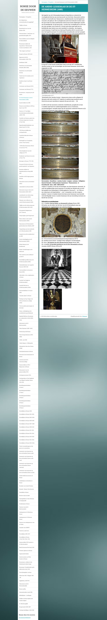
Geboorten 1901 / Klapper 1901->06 (26, 576)
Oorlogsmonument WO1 (25, 375)
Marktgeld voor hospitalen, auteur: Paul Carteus (25, 141)
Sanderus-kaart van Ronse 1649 (25, 82)
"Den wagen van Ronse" (25, 51)
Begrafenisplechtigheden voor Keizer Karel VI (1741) (26, 126)
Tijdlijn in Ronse (23, 25)
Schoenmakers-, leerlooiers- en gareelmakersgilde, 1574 (26, 34)
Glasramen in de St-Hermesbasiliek (24, 584)
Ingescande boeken (24, 553)
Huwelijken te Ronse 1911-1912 (26, 430)
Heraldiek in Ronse (23, 492)
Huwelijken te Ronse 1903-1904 (26, 417)
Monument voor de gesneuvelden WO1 (24, 371)
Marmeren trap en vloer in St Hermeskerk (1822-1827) (26, 191)
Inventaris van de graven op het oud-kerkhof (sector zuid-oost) (26, 458)
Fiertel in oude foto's (24, 530)
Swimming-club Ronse (24, 331)
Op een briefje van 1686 (24, 102)
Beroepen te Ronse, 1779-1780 (26, 161)
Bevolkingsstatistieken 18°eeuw (24, 396)
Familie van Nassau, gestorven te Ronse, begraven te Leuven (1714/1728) (26, 120)
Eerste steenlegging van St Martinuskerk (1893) (25, 240)
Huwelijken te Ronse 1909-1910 (26, 427)
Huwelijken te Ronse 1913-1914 (26, 433)
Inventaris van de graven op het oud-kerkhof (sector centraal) (26, 465)
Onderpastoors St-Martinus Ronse (26, 513)
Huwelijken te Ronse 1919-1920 (26, 436)
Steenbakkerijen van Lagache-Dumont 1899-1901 (26, 266)
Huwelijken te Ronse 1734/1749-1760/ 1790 (24, 538)
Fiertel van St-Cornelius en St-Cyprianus (26, 76)
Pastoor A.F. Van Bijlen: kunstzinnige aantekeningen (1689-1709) (26, 113)
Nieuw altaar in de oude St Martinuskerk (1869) (25, 219)
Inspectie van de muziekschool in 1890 (26, 235)
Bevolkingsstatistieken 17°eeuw (24, 391)
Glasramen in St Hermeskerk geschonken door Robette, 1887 (26, 225)
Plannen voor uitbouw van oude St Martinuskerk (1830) (26, 201)
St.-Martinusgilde (23, 603)
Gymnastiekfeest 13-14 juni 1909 (25, 291)
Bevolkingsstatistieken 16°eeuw (24, 386)
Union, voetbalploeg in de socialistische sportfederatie (26, 312)
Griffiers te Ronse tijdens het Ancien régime (26, 599)
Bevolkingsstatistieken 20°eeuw (24, 407)
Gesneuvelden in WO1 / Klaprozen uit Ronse (24, 365)
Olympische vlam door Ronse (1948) (26, 347)
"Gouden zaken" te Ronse (25, 295)
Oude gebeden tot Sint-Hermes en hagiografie (26, 499)
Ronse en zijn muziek (24, 495)
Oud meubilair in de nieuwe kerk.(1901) (26, 271)
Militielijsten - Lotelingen (25, 595)
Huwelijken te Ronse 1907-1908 (26, 423)
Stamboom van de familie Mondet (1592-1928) (25, 66)
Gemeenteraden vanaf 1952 (25, 592)
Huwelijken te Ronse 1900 (25, 411)
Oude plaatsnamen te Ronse (26, 351)
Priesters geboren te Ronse (25, 550)
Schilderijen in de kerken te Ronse (25, 481)
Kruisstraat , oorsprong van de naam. (26, 93)
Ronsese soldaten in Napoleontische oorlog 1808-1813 (26, 171)
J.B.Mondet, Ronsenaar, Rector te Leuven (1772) (26, 146)
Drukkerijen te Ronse (24, 504)
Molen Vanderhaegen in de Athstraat (25, 250)
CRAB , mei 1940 (23, 340)
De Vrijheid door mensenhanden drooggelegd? (26, 21)
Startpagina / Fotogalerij (25, 17)
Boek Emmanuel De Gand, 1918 (26, 547)
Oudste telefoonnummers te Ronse (26, 476)
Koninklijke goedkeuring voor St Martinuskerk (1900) (26, 260)
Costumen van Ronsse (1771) (26, 89)
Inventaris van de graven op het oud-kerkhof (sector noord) (26, 471)
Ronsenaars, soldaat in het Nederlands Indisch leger (25, 563)
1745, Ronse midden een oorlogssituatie (25, 131)
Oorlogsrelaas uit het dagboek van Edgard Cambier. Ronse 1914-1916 (26, 380)
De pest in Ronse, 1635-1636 (25, 54)
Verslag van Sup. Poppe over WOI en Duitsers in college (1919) (26, 300)
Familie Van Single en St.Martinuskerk (24, 281)
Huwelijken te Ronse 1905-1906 (26, 420)
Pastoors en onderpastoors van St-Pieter (26, 523)
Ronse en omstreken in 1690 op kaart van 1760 (26, 107)
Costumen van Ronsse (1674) (26, 86)
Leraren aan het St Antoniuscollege (23, 360)
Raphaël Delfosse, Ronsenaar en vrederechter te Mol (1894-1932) (26, 318)
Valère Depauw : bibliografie (26, 343)
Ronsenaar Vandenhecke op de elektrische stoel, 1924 (26, 568)
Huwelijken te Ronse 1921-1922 (26, 439)
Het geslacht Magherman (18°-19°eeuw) (25, 211)
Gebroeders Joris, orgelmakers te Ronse (26, 276)
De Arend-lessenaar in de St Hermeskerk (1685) (25, 98)
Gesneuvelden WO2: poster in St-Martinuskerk (26, 543)
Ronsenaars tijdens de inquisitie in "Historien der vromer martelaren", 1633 (25, 45)
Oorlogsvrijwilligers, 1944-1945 (26, 610)
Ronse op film (22, 589)
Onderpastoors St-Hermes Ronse (25, 518)
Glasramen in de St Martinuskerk (23, 324)
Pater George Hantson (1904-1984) (26, 335)
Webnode (84, 316)
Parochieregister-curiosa (25, 572)
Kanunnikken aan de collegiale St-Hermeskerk (26, 39)
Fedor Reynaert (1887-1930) (25, 328)
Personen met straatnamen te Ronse (26, 355)
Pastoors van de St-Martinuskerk (24, 508)
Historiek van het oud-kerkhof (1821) (26, 182)
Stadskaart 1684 (23, 62)
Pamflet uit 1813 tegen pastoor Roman (26, 177)
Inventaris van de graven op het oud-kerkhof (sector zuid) (26, 452)
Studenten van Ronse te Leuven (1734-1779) (26, 157)
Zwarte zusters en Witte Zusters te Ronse (25, 558)
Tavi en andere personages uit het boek (26, 307)
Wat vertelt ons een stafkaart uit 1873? (26, 255)
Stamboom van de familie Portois (25, 71)
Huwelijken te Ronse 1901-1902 (26, 414)
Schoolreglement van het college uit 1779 (25, 151)
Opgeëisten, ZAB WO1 (24, 580)
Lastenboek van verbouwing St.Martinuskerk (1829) (26, 196)
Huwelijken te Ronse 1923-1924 (26, 443)
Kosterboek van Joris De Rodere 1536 (25, 29)
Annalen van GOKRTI (24, 527)
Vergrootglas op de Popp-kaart (26, 215)
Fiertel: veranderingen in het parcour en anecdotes (26, 447)
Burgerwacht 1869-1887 (25, 607)
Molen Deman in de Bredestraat (24, 245)
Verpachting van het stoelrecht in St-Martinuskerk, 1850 (26, 230)
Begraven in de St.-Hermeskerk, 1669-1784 (25, 58)
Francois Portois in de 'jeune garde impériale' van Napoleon (26, 165)
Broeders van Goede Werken (26, 486)
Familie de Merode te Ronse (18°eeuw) (26, 136)
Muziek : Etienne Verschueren (26, 489)
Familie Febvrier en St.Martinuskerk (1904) (25, 286)
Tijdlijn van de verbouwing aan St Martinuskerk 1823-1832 (26, 206)
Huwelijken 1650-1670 (24, 534)
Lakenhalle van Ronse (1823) (26, 186)
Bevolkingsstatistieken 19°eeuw (24, 401)
